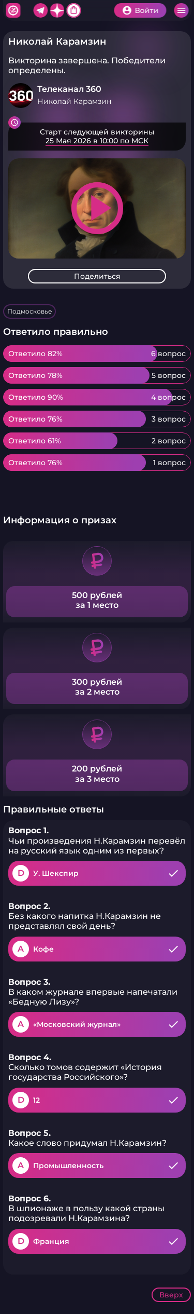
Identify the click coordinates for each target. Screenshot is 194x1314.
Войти (146, 10)
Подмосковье (29, 311)
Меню (181, 10)
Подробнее (97, 137)
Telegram (40, 10)
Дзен (57, 10)
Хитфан (13, 10)
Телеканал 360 (69, 89)
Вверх (171, 1294)
